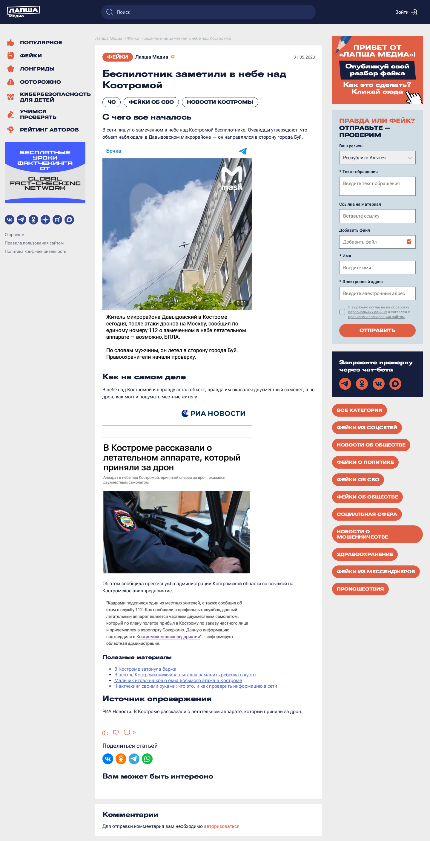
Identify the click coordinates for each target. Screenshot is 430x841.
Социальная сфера (367, 513)
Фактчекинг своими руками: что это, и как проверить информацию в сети (195, 686)
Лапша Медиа (151, 57)
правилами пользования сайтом (376, 316)
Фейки (117, 57)
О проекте (14, 234)
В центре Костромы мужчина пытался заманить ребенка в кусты (185, 675)
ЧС (112, 102)
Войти (406, 12)
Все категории (359, 409)
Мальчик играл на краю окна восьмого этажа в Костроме (178, 680)
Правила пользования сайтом (34, 243)
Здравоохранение (365, 553)
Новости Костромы (220, 102)
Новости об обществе (371, 444)
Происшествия (360, 588)
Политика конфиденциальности (35, 251)
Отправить (377, 330)
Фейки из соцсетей (367, 427)
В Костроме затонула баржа (145, 669)
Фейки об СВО (151, 102)
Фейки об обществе (367, 496)
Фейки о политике (365, 461)
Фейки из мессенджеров (376, 571)
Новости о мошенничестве (362, 533)
